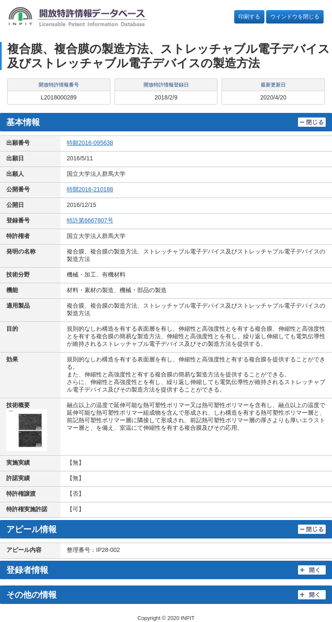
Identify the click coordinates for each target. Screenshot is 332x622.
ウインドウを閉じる (294, 16)
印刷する (249, 16)
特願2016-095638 (90, 142)
